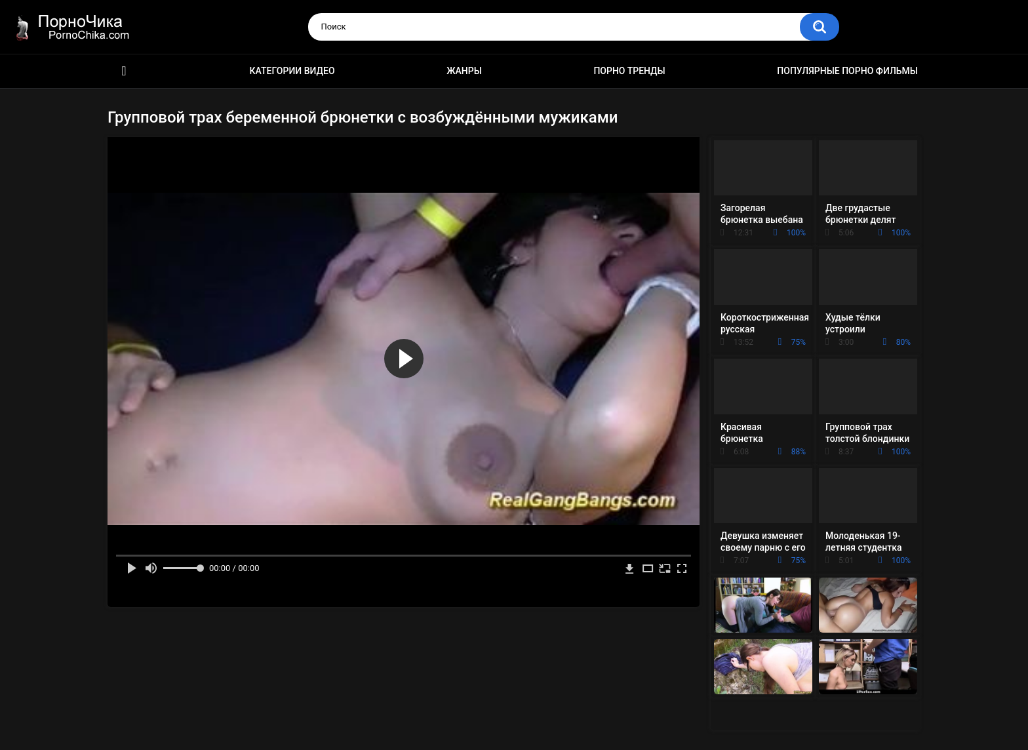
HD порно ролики (124, 71)
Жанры (464, 71)
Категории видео (292, 71)
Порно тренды (629, 71)
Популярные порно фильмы (847, 71)
